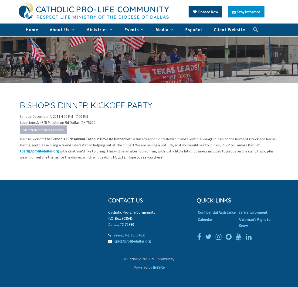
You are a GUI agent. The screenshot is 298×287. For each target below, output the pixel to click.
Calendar (205, 219)
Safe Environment (253, 212)
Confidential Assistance (217, 212)
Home (32, 29)
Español (193, 29)
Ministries (97, 29)
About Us (60, 29)
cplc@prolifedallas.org (132, 241)
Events (131, 29)
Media (162, 29)
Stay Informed (246, 12)
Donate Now (205, 12)
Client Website (229, 29)
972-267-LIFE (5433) (129, 235)
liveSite (159, 267)
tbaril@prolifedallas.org (39, 151)
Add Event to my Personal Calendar (43, 130)
